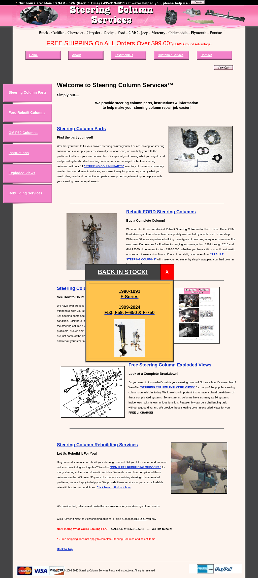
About (76, 55)
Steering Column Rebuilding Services (97, 444)
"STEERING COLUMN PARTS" (104, 166)
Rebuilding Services (25, 193)
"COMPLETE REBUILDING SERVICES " (135, 467)
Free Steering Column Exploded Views (169, 364)
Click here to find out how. (114, 487)
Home (33, 55)
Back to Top (65, 549)
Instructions (19, 153)
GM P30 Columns (23, 133)
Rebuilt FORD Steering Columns (161, 211)
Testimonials (124, 55)
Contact (206, 55)
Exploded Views (22, 173)
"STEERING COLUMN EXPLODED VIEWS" (167, 387)
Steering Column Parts (28, 92)
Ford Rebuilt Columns (27, 113)
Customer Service (170, 55)
